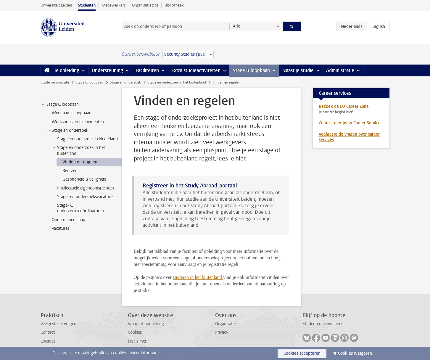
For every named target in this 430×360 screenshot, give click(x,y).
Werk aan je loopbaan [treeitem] (71, 113)
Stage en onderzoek (125, 82)
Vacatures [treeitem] (60, 228)
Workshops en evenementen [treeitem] (78, 122)
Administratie (340, 70)
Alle (236, 26)
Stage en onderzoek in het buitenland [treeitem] (78, 150)
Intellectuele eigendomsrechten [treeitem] (85, 188)
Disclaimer (137, 341)
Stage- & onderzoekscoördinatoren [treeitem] (80, 208)
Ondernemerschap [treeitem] (68, 220)
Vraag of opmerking (146, 324)
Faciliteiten (147, 70)
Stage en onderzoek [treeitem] (67, 131)
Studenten (87, 5)
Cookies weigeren (355, 353)
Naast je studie (298, 70)
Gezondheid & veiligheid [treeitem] (84, 179)
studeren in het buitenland (198, 277)
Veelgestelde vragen (58, 324)
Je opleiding (66, 70)
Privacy (221, 332)
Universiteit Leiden (56, 5)
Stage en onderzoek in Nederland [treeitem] (87, 139)
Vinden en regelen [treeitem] (79, 162)
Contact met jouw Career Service (350, 123)
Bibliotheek (174, 5)
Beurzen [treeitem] (70, 170)
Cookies (135, 332)
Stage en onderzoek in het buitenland (176, 82)
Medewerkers (114, 5)
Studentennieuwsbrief (322, 324)
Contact (48, 332)
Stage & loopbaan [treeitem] (60, 104)
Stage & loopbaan (251, 70)
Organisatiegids (145, 5)
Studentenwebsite (55, 82)
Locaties (48, 341)
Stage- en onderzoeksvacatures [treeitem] (85, 197)
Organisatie (225, 324)
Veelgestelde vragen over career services (349, 136)
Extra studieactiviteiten (195, 70)
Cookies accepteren (302, 353)
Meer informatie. (145, 353)
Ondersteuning (107, 70)
